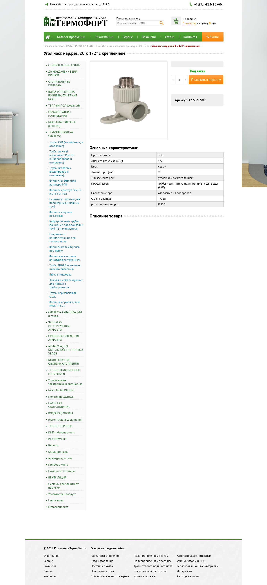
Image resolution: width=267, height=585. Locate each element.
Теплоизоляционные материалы (198, 566)
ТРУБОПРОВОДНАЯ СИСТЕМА (83, 46)
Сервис (128, 37)
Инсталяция (55, 500)
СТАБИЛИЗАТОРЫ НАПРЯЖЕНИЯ (59, 113)
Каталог (59, 46)
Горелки (53, 445)
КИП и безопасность (61, 432)
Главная (48, 46)
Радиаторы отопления (105, 555)
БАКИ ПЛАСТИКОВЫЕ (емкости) (62, 123)
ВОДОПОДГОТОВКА (60, 413)
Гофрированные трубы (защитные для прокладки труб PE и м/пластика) (66, 224)
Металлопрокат (58, 507)
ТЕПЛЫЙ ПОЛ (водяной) (64, 105)
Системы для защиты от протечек (63, 485)
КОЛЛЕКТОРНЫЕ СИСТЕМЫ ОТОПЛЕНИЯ (63, 361)
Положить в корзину (206, 80)
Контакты (190, 37)
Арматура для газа (60, 458)
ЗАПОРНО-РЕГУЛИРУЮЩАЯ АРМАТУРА (59, 325)
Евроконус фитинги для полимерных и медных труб (64, 202)
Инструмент (184, 571)
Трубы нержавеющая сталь (63, 294)
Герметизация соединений (65, 419)
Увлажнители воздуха (62, 494)
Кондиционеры (58, 451)
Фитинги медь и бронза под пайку (64, 248)
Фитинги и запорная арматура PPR (122, 46)
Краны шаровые (144, 576)
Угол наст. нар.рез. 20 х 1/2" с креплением (176, 46)
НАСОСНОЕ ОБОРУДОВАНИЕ (59, 404)
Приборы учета (58, 464)
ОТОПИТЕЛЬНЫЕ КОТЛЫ (64, 65)
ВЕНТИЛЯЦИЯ (57, 477)
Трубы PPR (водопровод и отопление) (66, 144)
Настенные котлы (102, 566)
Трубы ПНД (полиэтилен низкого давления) (65, 267)
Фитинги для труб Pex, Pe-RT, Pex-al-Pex (66, 191)
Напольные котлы (102, 571)
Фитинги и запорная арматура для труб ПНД (64, 258)
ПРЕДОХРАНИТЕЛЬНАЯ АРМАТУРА (63, 337)
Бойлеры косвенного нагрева (110, 576)
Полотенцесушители (61, 396)
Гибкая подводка (60, 274)
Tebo (147, 46)
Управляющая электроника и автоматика (65, 382)
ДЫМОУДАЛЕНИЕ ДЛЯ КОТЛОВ (62, 73)
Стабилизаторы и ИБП (191, 561)
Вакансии (149, 37)
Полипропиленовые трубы (151, 555)
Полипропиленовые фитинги (153, 561)
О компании (104, 37)
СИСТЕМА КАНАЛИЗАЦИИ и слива (65, 314)
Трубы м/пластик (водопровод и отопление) (60, 171)
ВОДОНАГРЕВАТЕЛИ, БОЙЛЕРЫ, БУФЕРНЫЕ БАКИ (62, 95)
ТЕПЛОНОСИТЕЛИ (60, 426)
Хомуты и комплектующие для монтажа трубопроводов (66, 283)
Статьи (169, 37)
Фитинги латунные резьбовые (61, 213)
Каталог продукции (71, 37)
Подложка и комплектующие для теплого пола (62, 237)
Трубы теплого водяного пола (153, 566)
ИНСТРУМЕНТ (57, 439)
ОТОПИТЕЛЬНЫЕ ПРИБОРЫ (59, 83)
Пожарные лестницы (61, 471)
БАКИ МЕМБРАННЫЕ (61, 390)
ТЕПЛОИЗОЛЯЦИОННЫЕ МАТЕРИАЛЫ (64, 371)
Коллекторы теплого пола (150, 571)
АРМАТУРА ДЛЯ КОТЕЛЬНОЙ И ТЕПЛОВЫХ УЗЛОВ (65, 349)
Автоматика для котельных (194, 555)
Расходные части (188, 576)
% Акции (212, 37)
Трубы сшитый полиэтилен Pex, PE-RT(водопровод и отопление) (62, 157)
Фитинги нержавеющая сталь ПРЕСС (64, 303)
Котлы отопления (102, 561)
